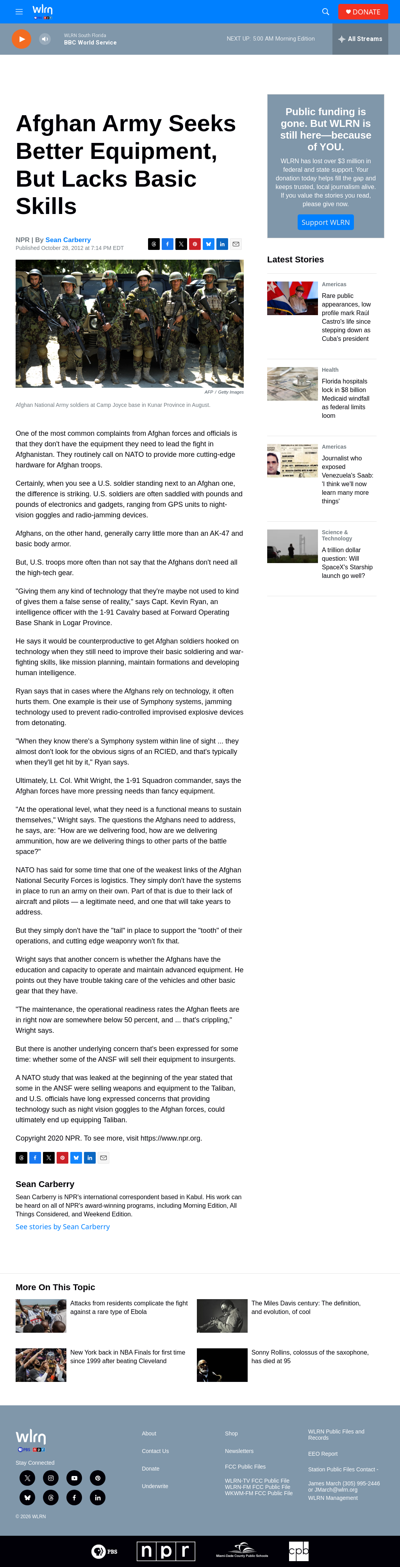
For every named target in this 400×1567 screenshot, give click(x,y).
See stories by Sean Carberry (63, 1226)
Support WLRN (326, 222)
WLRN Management (333, 1498)
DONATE (366, 12)
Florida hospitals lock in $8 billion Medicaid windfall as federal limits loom (346, 398)
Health (330, 370)
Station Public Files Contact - (343, 1470)
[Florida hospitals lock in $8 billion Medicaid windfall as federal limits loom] (292, 384)
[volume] (45, 39)
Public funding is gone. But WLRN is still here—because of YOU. (325, 129)
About (149, 1434)
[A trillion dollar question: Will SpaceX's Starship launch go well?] (292, 546)
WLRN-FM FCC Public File (257, 1487)
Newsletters (239, 1451)
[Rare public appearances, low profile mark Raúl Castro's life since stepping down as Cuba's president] (292, 298)
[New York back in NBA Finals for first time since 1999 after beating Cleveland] (41, 1365)
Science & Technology (337, 535)
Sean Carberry (68, 240)
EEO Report (323, 1454)
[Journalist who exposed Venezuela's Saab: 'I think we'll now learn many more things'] (292, 461)
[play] (21, 39)
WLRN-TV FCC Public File (257, 1481)
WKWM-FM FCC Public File (259, 1493)
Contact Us (155, 1451)
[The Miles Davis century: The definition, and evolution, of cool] (222, 1316)
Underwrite (155, 1486)
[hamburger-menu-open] (19, 12)
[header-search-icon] (325, 11)
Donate (150, 1469)
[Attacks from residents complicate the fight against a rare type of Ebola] (41, 1316)
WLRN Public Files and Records (336, 1435)
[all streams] (360, 39)
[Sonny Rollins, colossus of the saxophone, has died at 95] (222, 1365)
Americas (334, 284)
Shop (231, 1434)
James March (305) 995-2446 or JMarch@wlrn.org (344, 1487)
